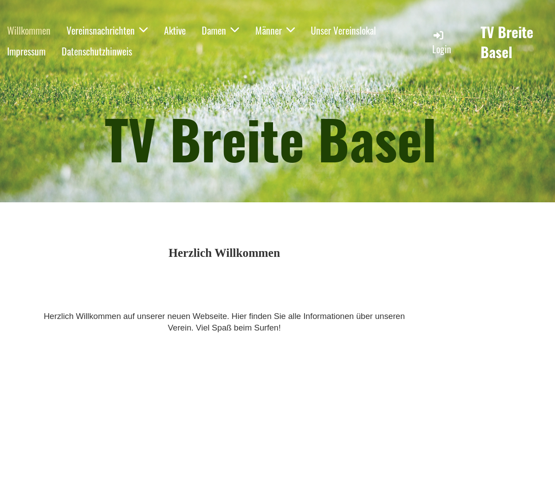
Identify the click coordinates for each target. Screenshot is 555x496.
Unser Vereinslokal (343, 30)
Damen (220, 30)
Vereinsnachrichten (107, 30)
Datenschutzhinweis (97, 51)
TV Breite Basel (507, 42)
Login (441, 42)
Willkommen (29, 30)
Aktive (175, 30)
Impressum (26, 51)
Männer (275, 30)
